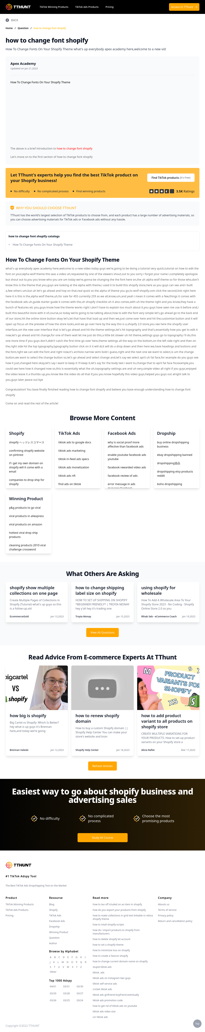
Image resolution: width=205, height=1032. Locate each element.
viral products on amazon (25, 524)
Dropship (54, 926)
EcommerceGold (19, 616)
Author (53, 943)
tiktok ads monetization (73, 467)
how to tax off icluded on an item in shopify (117, 904)
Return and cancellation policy (175, 921)
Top (197, 1023)
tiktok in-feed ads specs (73, 459)
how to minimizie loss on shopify (111, 950)
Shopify (53, 910)
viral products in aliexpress (26, 516)
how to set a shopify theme (108, 944)
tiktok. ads (98, 972)
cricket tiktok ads (102, 989)
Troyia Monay (83, 616)
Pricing (110, 7)
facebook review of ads (123, 476)
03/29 (53, 993)
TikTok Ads (55, 915)
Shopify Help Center (87, 750)
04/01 (53, 986)
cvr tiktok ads (100, 1017)
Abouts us (163, 904)
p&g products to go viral (25, 508)
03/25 (66, 1000)
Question (23, 28)
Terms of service (167, 910)
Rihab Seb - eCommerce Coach (159, 616)
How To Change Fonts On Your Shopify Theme (43, 245)
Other (53, 971)
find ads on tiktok (69, 484)
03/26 (53, 1000)
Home (9, 28)
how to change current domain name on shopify (120, 961)
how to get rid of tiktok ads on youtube (115, 1005)
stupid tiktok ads (102, 967)
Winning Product (58, 932)
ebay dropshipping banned (174, 455)
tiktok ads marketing (71, 451)
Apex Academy (23, 63)
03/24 (80, 1000)
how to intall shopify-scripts (108, 924)
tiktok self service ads (105, 983)
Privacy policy (166, 915)
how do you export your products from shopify (119, 910)
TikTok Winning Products (54, 7)
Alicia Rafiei (148, 750)
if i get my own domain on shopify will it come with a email (26, 467)
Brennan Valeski (19, 750)
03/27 (80, 993)
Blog (51, 904)
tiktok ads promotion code (108, 1000)
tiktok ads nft (66, 476)
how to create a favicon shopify (110, 955)
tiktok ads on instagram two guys (112, 978)
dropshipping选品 (168, 463)
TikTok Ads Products (87, 7)
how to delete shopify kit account (111, 939)
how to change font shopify (50, 28)
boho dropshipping (169, 484)
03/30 (80, 986)
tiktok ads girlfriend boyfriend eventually (116, 994)
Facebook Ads (57, 921)
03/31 (66, 986)
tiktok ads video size (104, 1011)
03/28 (66, 993)
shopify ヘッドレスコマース (26, 442)
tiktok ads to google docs (74, 442)
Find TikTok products (170, 178)
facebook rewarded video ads (127, 467)
